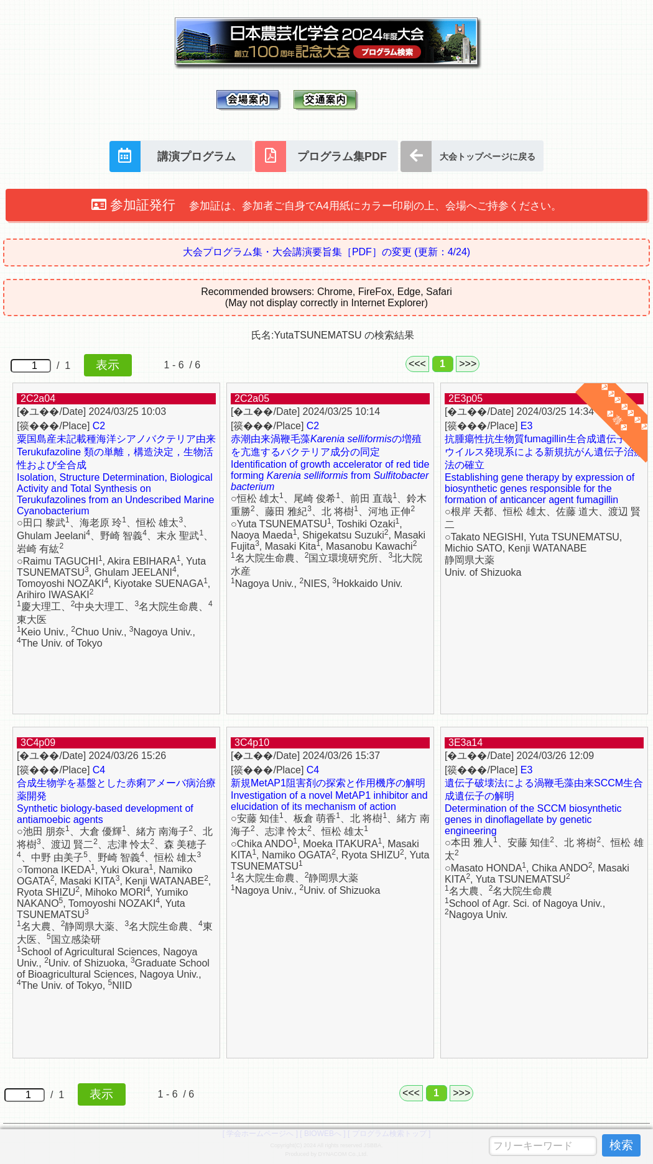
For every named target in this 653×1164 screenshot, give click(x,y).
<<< (417, 363)
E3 (527, 426)
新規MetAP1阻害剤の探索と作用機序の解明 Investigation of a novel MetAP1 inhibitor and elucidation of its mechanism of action (329, 795)
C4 (99, 770)
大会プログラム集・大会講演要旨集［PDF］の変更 (326, 252)
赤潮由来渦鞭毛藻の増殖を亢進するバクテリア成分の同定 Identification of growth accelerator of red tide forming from (330, 463)
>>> (467, 363)
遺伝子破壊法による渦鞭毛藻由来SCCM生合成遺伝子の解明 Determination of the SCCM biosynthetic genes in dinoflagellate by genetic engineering (544, 807)
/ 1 (71, 365)
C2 (99, 426)
